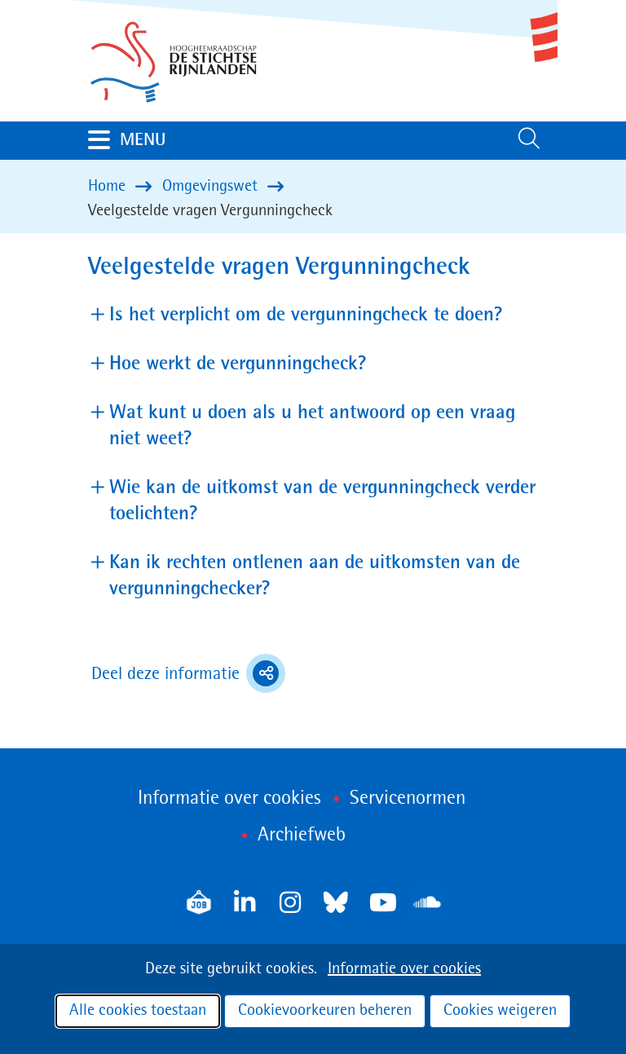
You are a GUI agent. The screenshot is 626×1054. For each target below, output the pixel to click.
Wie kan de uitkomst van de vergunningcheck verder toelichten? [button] (322, 501)
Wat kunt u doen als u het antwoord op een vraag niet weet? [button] (312, 426)
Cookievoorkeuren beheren (325, 1011)
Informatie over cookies (404, 969)
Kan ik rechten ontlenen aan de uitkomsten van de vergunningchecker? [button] (314, 576)
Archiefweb (302, 835)
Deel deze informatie (188, 673)
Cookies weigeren (500, 1011)
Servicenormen (407, 799)
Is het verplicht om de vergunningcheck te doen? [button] (306, 314)
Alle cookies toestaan (137, 1011)
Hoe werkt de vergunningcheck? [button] (238, 363)
